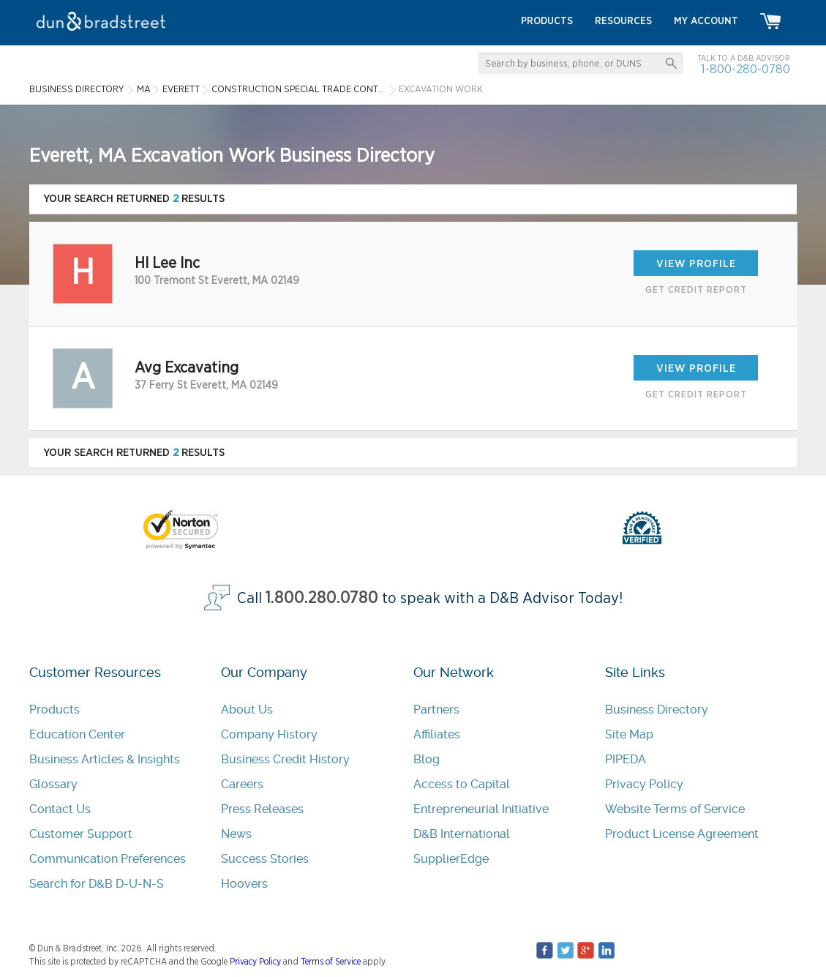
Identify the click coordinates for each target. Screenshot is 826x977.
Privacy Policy (644, 784)
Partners (436, 709)
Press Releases (262, 809)
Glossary (53, 784)
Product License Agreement (682, 834)
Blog (426, 759)
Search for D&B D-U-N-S (96, 884)
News (236, 834)
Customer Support (80, 834)
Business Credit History (285, 759)
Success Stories (265, 859)
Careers (242, 784)
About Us (247, 709)
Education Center (77, 734)
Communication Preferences (107, 859)
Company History (269, 734)
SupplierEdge (451, 859)
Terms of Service (331, 961)
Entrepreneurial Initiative (481, 809)
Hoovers (244, 884)
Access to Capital (461, 784)
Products (54, 709)
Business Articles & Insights (104, 759)
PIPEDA (625, 759)
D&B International (461, 834)
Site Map (629, 734)
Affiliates (436, 734)
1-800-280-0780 (745, 69)
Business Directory (656, 709)
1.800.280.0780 (322, 598)
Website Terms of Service (675, 809)
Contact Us (60, 809)
